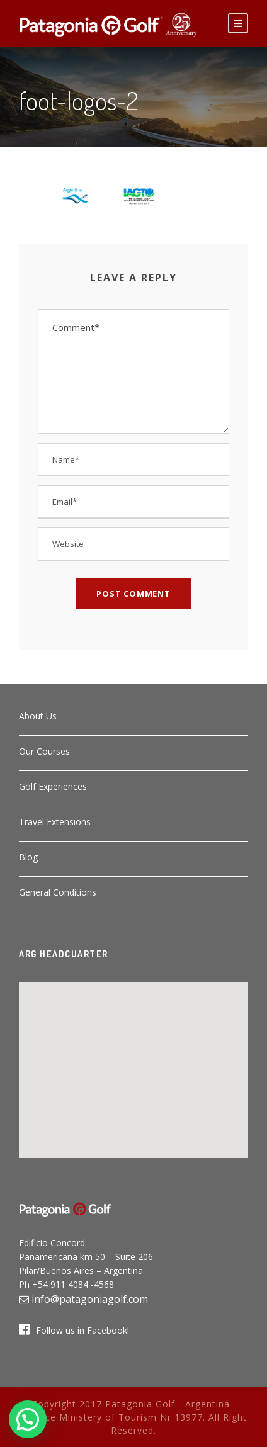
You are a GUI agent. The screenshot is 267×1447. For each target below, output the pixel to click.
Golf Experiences (53, 786)
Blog (28, 857)
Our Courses (44, 751)
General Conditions (57, 892)
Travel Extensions (55, 822)
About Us (38, 716)
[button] (133, 1062)
